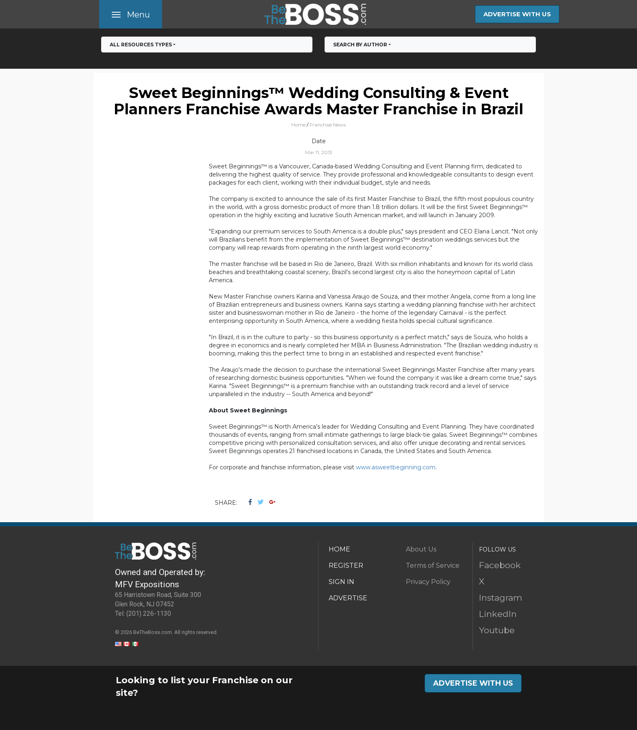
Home (298, 125)
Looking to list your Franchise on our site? (204, 686)
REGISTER (346, 565)
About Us (421, 549)
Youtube (497, 630)
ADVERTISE (348, 598)
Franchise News (328, 125)
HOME (339, 549)
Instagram (500, 598)
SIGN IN (341, 582)
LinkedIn (498, 614)
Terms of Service (432, 565)
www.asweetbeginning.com (396, 467)
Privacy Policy (428, 582)
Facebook (500, 565)
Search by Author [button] (360, 44)
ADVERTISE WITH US (517, 14)
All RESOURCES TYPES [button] (141, 44)
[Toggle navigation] (130, 14)
